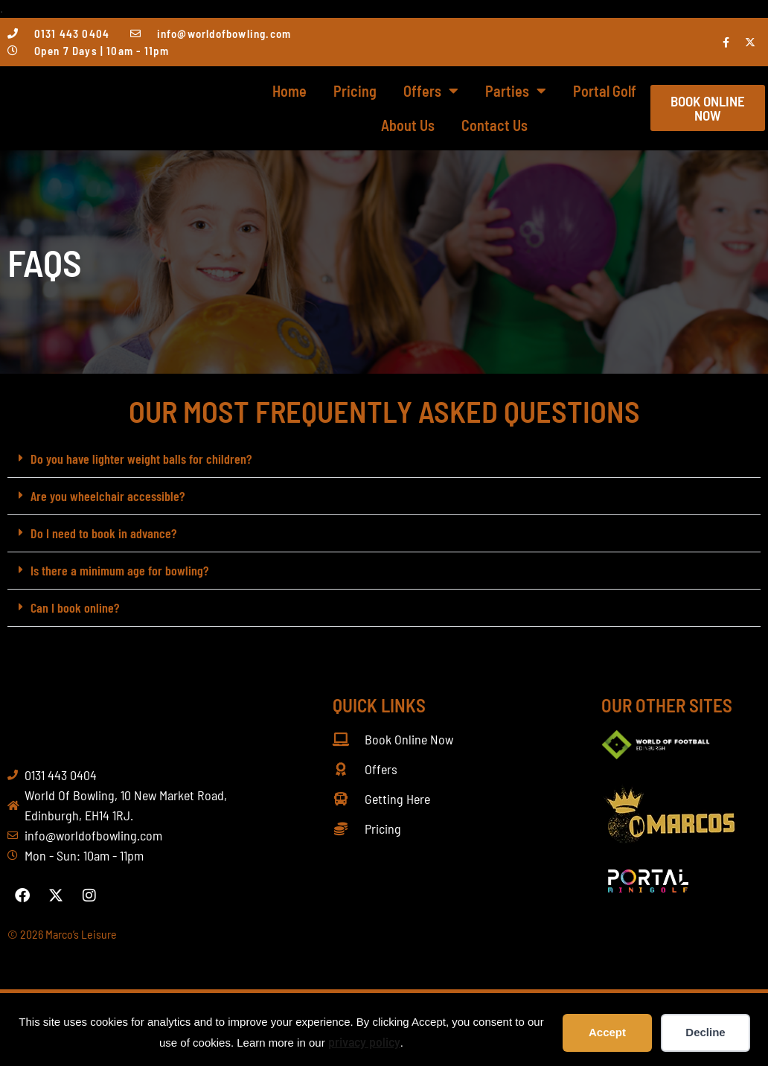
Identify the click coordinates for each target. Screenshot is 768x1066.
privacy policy (364, 1041)
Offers (430, 91)
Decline (705, 1032)
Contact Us (494, 125)
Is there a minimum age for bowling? (119, 570)
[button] (384, 459)
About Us (408, 125)
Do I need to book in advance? (103, 533)
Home (289, 91)
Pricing (355, 91)
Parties (515, 91)
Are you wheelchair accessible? (108, 496)
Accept (607, 1032)
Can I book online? (75, 607)
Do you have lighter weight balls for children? (141, 458)
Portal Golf (604, 91)
